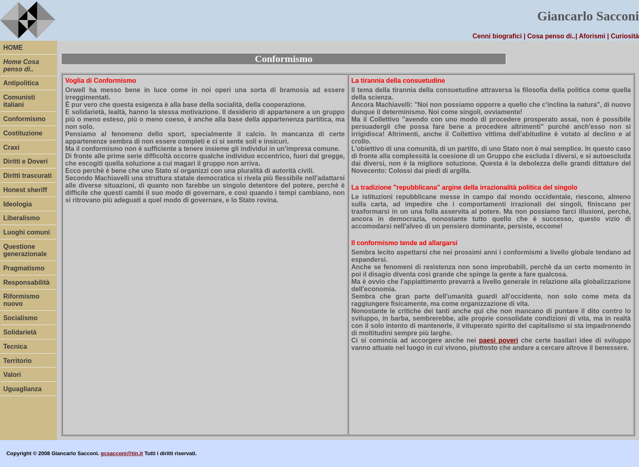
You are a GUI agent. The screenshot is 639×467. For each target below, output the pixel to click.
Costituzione (22, 133)
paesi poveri (498, 340)
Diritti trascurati (27, 175)
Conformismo (24, 118)
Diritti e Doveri (25, 161)
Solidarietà (20, 332)
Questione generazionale (25, 250)
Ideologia (17, 204)
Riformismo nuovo (21, 300)
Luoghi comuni (26, 232)
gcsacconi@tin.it (122, 453)
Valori (12, 374)
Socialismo (20, 317)
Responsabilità (26, 282)
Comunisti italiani (19, 101)
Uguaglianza (22, 388)
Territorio (17, 360)
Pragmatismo (23, 268)
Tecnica (15, 346)
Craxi (11, 147)
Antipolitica (21, 83)
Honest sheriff (25, 189)
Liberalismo (21, 218)
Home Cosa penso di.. (21, 65)
